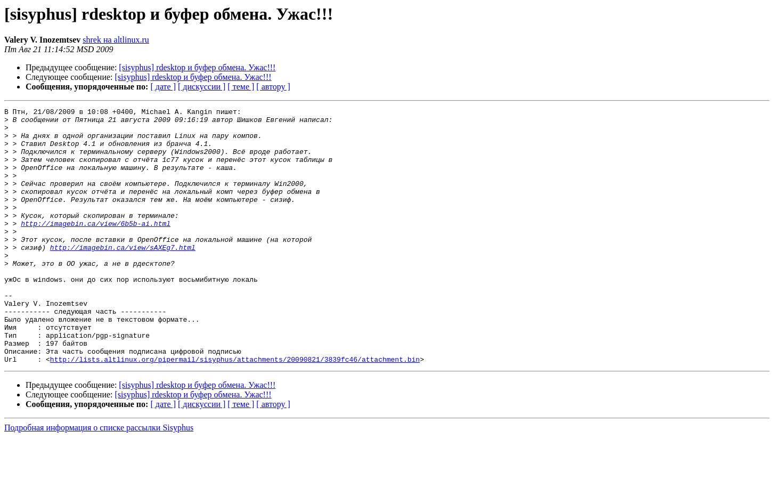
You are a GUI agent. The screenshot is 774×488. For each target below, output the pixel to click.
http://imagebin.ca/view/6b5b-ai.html (95, 247)
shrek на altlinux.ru (116, 39)
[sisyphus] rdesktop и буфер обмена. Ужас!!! (197, 67)
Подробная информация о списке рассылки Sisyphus (98, 478)
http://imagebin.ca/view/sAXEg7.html (122, 276)
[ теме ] (240, 86)
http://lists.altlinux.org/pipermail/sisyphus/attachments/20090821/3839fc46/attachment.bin (235, 410)
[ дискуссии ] (201, 86)
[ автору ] (273, 86)
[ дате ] (163, 86)
